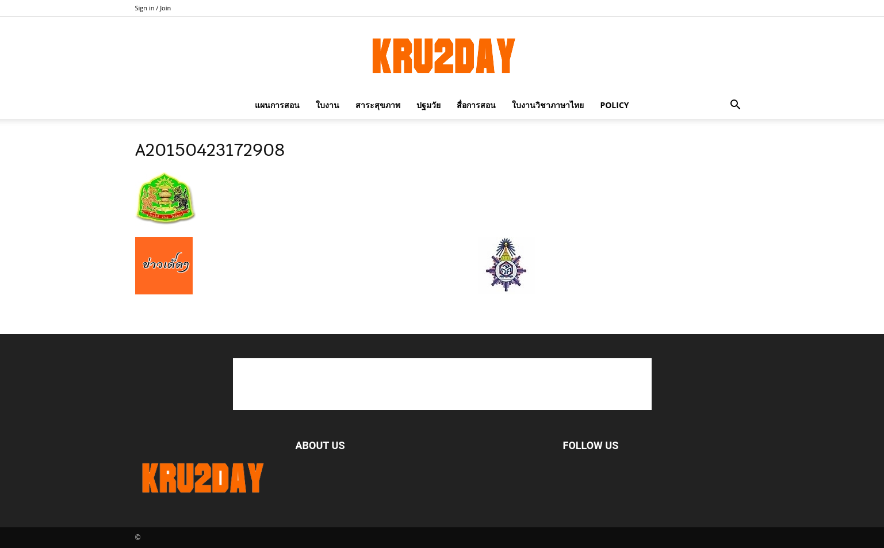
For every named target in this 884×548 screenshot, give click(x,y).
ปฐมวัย (428, 104)
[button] (735, 105)
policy (614, 104)
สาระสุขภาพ (377, 104)
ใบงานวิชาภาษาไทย (548, 104)
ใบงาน (327, 104)
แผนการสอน (277, 104)
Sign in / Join (153, 7)
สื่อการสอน (476, 104)
